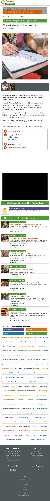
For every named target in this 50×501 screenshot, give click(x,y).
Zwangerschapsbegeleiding (37, 439)
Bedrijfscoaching (14, 341)
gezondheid (30, 330)
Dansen (46, 350)
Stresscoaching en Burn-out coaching (37, 421)
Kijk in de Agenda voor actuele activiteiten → (22, 12)
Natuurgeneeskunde (42, 390)
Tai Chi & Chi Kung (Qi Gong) (9, 426)
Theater (35, 426)
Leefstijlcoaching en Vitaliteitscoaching (15, 377)
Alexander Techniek (28, 337)
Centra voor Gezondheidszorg (27, 346)
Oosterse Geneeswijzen (9, 395)
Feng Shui (23, 359)
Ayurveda (5, 341)
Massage (13, 386)
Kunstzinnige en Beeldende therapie (26, 372)
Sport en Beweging (23, 417)
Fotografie (44, 359)
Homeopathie (5, 368)
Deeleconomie (7, 355)
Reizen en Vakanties (42, 408)
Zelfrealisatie (43, 435)
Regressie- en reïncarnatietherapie (11, 408)
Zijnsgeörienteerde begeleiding (13, 439)
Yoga (35, 435)
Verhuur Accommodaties (8, 430)
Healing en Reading (43, 364)
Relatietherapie (6, 413)
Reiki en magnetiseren (28, 408)
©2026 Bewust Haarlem (25, 478)
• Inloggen (37, 469)
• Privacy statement (37, 453)
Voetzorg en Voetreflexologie (40, 430)
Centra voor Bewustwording (9, 346)
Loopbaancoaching (43, 381)
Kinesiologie (45, 368)
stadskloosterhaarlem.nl (15, 131)
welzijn (6, 334)
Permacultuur (30, 399)
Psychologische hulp (42, 404)
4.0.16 (25, 489)
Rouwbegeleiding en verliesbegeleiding (22, 413)
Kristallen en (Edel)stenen (9, 372)
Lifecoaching (33, 381)
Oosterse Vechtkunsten (25, 395)
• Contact (37, 451)
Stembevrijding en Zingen (40, 417)
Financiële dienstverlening (34, 359)
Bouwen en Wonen (42, 341)
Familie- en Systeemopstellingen (10, 359)
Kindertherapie (36, 368)
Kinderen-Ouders (28, 368)
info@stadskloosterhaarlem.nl (17, 148)
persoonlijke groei (9, 330)
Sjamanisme (44, 413)
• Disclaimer (37, 460)
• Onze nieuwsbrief (12, 460)
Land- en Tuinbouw (42, 372)
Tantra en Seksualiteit (24, 426)
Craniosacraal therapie (37, 350)
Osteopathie (21, 399)
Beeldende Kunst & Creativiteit (28, 341)
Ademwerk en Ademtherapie (16, 337)
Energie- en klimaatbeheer (40, 355)
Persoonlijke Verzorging (41, 399)
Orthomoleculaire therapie (9, 399)
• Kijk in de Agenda (12, 453)
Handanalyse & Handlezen (16, 364)
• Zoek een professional (12, 451)
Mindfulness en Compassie (31, 386)
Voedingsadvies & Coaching (23, 430)
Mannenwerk (6, 386)
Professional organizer (27, 404)
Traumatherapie (43, 426)
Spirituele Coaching (8, 417)
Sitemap (25, 483)
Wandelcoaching (18, 435)
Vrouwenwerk (6, 435)
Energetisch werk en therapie (22, 355)
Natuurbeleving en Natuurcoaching (26, 390)
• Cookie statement (37, 456)
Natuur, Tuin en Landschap (9, 390)
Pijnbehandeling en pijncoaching (11, 404)
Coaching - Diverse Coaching (8, 350)
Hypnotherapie (18, 368)
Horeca (11, 368)
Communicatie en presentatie (24, 350)
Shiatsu (36, 413)
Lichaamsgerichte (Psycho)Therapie (10, 381)
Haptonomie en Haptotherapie (30, 364)
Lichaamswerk (25, 381)
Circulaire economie (42, 346)
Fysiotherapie (5, 364)
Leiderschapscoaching (39, 377)
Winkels (27, 435)
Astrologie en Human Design (41, 337)
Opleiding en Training (41, 395)
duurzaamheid (30, 334)
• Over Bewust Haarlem (13, 456)
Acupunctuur (5, 337)
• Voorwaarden (37, 458)
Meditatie (20, 386)
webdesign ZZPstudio (25, 494)
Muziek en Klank (44, 386)
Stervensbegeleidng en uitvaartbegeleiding (14, 421)
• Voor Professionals (12, 458)
